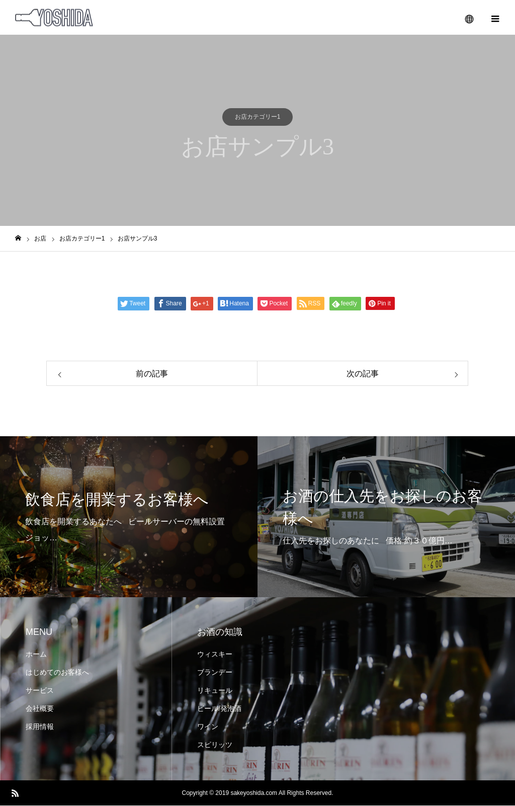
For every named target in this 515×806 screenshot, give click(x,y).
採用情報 (40, 727)
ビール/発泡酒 (219, 709)
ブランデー (214, 673)
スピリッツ (214, 745)
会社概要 (40, 709)
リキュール (214, 691)
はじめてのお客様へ (57, 673)
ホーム (36, 655)
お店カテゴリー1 (258, 117)
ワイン (207, 727)
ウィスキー (214, 655)
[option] (129, 517)
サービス (40, 691)
